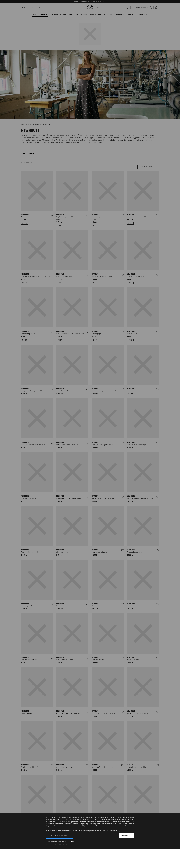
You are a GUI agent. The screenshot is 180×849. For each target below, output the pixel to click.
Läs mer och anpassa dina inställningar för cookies (60, 841)
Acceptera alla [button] (126, 835)
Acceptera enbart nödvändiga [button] (59, 835)
